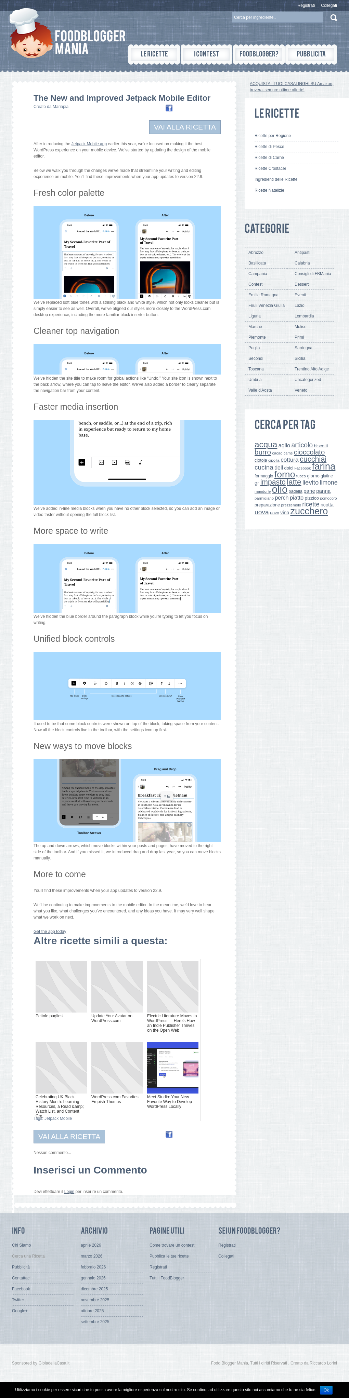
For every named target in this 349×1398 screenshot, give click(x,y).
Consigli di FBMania (313, 273)
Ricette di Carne (269, 157)
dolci (289, 468)
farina (324, 466)
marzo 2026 (91, 1256)
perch (281, 497)
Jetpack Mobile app (89, 143)
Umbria (255, 379)
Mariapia (60, 106)
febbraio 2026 (93, 1267)
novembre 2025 (95, 1300)
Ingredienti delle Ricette (276, 179)
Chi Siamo (21, 1245)
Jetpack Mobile (58, 1118)
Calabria (302, 263)
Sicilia (300, 358)
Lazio (300, 305)
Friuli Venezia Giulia (266, 305)
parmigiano (264, 498)
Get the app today (50, 931)
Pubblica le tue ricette (169, 1256)
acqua (266, 444)
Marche (255, 326)
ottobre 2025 (92, 1310)
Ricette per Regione (273, 135)
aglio (284, 445)
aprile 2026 (91, 1245)
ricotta (327, 504)
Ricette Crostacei (270, 168)
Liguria (254, 316)
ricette (310, 504)
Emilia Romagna (263, 295)
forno (284, 474)
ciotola (261, 460)
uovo (274, 513)
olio (280, 489)
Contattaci (21, 1278)
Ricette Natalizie (269, 190)
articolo (302, 445)
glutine (327, 476)
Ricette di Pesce (269, 146)
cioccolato (309, 452)
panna (323, 491)
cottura (290, 459)
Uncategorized (308, 379)
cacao (277, 453)
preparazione (267, 505)
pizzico (312, 498)
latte (294, 482)
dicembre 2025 (94, 1289)
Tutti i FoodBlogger (167, 1278)
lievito (310, 482)
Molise (301, 326)
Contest (255, 284)
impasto (273, 482)
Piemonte (257, 337)
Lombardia (304, 316)
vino (284, 512)
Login (69, 1191)
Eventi (300, 295)
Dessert (302, 284)
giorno (313, 475)
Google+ (20, 1310)
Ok (326, 1390)
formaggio (264, 476)
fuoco (301, 476)
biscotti (321, 445)
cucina (264, 467)
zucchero (309, 511)
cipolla (274, 460)
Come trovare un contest (172, 1245)
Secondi (255, 358)
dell (278, 467)
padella (295, 491)
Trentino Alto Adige (312, 369)
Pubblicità (21, 1267)
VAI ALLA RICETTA (185, 127)
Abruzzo (255, 252)
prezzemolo (291, 505)
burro (263, 452)
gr (257, 483)
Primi (299, 337)
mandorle (263, 491)
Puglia (254, 347)
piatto (296, 497)
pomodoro (328, 498)
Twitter (18, 1300)
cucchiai (313, 459)
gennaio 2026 (93, 1278)
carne (288, 453)
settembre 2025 (95, 1321)
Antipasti (302, 252)
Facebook (302, 468)
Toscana (256, 369)
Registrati (306, 5)
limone (329, 482)
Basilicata (257, 263)
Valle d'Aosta (260, 390)
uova (262, 512)
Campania (257, 273)
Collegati (329, 5)
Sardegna (303, 347)
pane (309, 491)
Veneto (301, 390)
